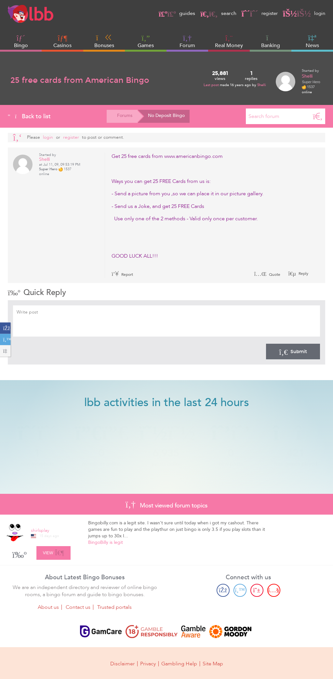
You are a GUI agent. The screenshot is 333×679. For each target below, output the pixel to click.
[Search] (317, 116)
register (257, 13)
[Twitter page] (239, 589)
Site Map (213, 663)
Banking (270, 41)
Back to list (29, 116)
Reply (303, 273)
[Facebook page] (223, 589)
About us (48, 606)
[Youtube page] (273, 589)
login (303, 13)
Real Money (229, 45)
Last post (212, 85)
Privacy (148, 663)
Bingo (21, 45)
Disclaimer (122, 663)
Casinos (62, 45)
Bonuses (104, 41)
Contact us (78, 606)
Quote (267, 274)
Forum (187, 41)
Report (122, 274)
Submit (293, 351)
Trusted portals (114, 606)
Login (48, 137)
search (215, 13)
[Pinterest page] (256, 589)
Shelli (261, 85)
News (312, 41)
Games (146, 41)
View (53, 552)
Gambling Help (179, 663)
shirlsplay (40, 530)
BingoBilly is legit (105, 542)
